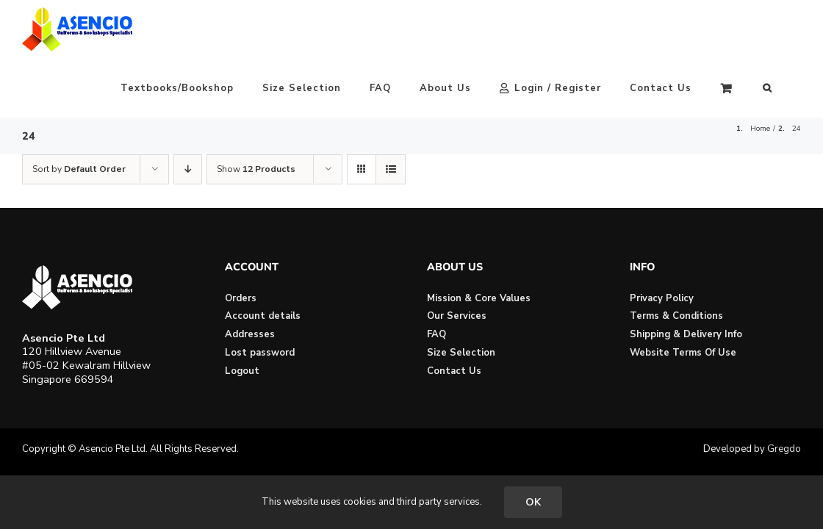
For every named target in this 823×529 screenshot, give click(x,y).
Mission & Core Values (479, 239)
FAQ (436, 275)
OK (533, 502)
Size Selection (461, 294)
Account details (263, 257)
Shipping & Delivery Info (686, 275)
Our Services (456, 257)
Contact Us (454, 312)
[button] (796, 29)
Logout (242, 312)
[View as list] (390, 110)
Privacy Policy (662, 239)
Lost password (260, 294)
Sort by (79, 110)
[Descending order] (187, 111)
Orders (240, 239)
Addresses (250, 275)
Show (256, 110)
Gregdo (784, 390)
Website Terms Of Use (683, 294)
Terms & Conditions (676, 257)
